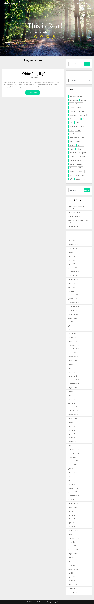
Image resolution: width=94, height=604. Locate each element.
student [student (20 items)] (72, 171)
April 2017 (71, 434)
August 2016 (72, 465)
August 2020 (72, 318)
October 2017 (73, 411)
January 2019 (72, 376)
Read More (33, 93)
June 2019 (71, 368)
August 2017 (72, 418)
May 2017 (71, 430)
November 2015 (73, 496)
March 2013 (72, 581)
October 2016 (73, 457)
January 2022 (72, 268)
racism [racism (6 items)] (79, 164)
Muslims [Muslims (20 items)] (80, 145)
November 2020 (73, 306)
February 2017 (73, 442)
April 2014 (71, 561)
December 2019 (73, 345)
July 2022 (71, 252)
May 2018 (71, 399)
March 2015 (72, 527)
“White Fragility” (33, 73)
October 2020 (73, 310)
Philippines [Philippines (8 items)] (82, 153)
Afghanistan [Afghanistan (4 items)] (74, 100)
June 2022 (71, 256)
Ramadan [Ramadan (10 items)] (73, 168)
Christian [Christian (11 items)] (81, 111)
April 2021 (71, 287)
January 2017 (72, 445)
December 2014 (73, 538)
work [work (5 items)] (84, 179)
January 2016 (72, 492)
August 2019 (72, 360)
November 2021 (73, 275)
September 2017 (73, 415)
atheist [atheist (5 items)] (79, 108)
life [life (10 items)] (71, 141)
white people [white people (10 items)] (80, 175)
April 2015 (71, 523)
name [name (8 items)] (72, 149)
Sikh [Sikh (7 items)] (80, 168)
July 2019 (71, 364)
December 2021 (73, 272)
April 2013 (71, 577)
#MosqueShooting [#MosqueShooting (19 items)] (76, 96)
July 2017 (71, 422)
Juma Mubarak (73, 226)
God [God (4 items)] (71, 123)
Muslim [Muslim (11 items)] (72, 145)
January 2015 (72, 534)
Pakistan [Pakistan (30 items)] (79, 149)
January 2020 (72, 341)
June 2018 (71, 395)
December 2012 (73, 588)
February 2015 (73, 530)
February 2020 (73, 337)
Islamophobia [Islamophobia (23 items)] (74, 138)
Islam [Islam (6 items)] (78, 130)
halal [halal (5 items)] (77, 123)
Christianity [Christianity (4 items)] (73, 115)
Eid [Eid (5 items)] (84, 119)
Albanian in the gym (74, 212)
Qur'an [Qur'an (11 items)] (72, 164)
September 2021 (73, 279)
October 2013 (73, 565)
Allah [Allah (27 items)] (71, 104)
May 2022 (71, 260)
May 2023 (71, 241)
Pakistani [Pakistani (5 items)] (73, 153)
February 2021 (73, 295)
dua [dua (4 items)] (78, 119)
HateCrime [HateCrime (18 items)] (73, 126)
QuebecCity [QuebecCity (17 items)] (81, 156)
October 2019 (73, 353)
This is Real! (9, 3)
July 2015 (71, 511)
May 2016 (71, 476)
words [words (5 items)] (78, 179)
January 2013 (72, 584)
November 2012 (73, 592)
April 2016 (71, 480)
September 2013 (73, 569)
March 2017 (72, 438)
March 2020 (72, 333)
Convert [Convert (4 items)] (82, 115)
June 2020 (71, 326)
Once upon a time (74, 216)
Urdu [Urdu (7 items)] (71, 175)
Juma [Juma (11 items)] (83, 138)
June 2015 (71, 515)
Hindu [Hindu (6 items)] (82, 126)
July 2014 (71, 557)
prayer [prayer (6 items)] (72, 156)
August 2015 (72, 507)
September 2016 (73, 461)
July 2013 (71, 573)
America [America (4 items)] (79, 104)
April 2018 (71, 403)
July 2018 (71, 391)
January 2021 (72, 299)
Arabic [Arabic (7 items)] (72, 108)
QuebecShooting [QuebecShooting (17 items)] (75, 160)
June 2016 (71, 472)
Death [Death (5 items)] (72, 119)
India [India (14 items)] (71, 130)
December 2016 (73, 449)
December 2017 (73, 407)
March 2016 (72, 484)
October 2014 (73, 546)
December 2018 (73, 380)
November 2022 (73, 248)
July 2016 (71, 469)
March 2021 (72, 291)
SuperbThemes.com (60, 602)
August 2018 (72, 388)
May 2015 (71, 519)
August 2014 (72, 554)
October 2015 (73, 500)
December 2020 (73, 303)
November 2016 (73, 453)
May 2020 (71, 330)
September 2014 (73, 550)
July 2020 (71, 322)
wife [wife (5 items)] (71, 179)
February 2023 (73, 245)
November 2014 (73, 542)
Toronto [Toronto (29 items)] (80, 171)
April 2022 (71, 264)
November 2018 (73, 384)
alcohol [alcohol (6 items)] (83, 100)
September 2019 (73, 357)
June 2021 (71, 283)
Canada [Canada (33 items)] (72, 111)
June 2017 (71, 426)
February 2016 (73, 488)
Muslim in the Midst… (83, 3)
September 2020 (73, 314)
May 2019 (71, 372)
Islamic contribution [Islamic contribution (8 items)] (76, 134)
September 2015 (73, 503)
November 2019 (73, 349)
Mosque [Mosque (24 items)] (77, 141)
